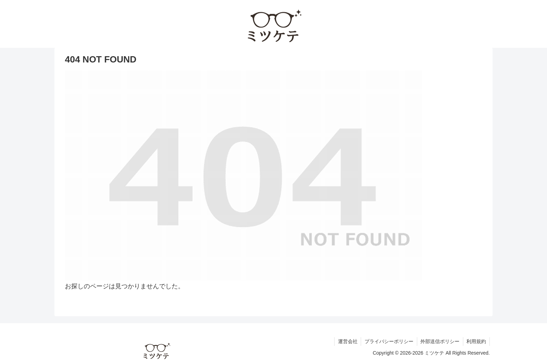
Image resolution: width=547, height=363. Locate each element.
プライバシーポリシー (388, 341)
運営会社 (347, 341)
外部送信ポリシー (439, 341)
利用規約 (476, 341)
